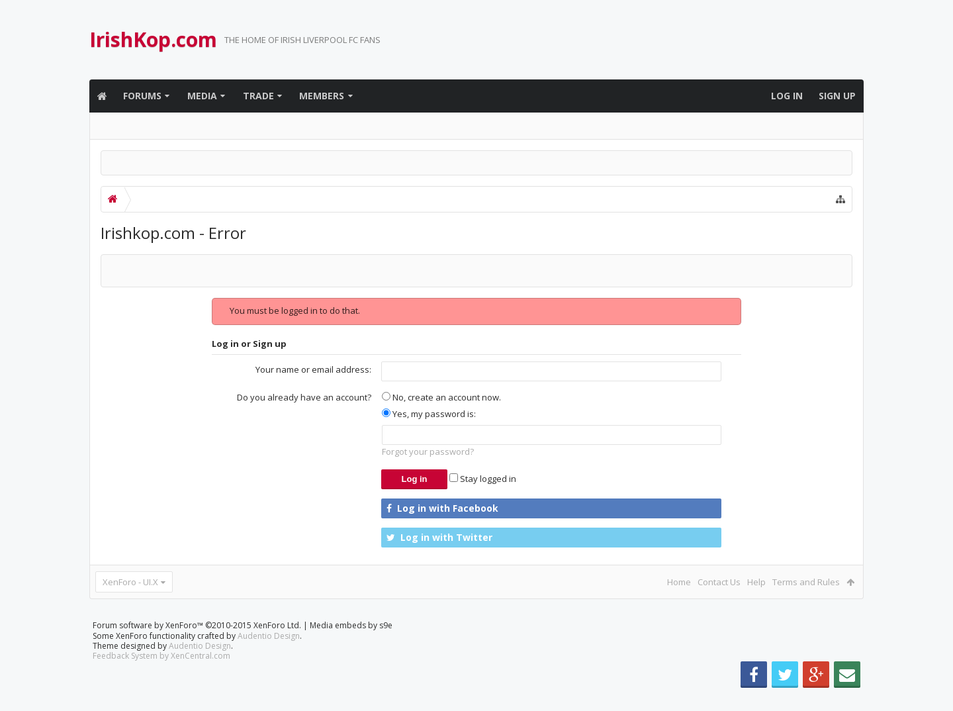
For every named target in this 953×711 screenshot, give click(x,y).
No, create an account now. (441, 397)
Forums (142, 95)
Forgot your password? (428, 451)
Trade (258, 95)
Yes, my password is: (429, 414)
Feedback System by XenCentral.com (161, 677)
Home (679, 582)
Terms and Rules (806, 582)
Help (756, 582)
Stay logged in (482, 479)
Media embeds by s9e (351, 646)
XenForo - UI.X (130, 582)
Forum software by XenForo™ (197, 646)
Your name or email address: (313, 369)
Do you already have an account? (304, 397)
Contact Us (719, 582)
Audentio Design (269, 657)
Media (202, 95)
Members (321, 95)
